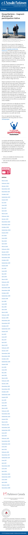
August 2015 (5, 397)
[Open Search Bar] (26, 9)
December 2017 (6, 320)
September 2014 (6, 416)
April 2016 (4, 375)
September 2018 (6, 295)
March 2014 (5, 422)
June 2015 (4, 402)
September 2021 (6, 197)
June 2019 (4, 271)
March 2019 (5, 279)
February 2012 (5, 452)
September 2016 (6, 361)
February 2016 (5, 380)
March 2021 (5, 213)
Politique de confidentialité (20, 533)
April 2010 (4, 471)
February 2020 (5, 249)
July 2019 (4, 268)
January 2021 (5, 219)
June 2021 (4, 205)
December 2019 (6, 254)
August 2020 (5, 232)
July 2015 (4, 400)
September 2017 (6, 328)
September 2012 (6, 443)
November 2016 (6, 356)
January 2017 (5, 350)
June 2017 (4, 336)
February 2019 (5, 282)
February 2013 (5, 438)
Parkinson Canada (9, 533)
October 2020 (5, 227)
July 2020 (4, 235)
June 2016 (4, 369)
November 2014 (6, 413)
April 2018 (4, 309)
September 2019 (6, 262)
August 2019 (5, 265)
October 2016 (5, 358)
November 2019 (6, 257)
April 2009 (4, 482)
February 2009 (5, 485)
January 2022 (5, 186)
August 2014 (5, 419)
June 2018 (4, 304)
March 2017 (5, 345)
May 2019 (4, 273)
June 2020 (4, 238)
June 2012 (4, 446)
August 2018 (5, 298)
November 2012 (6, 441)
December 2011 (6, 454)
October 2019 (5, 260)
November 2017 (6, 323)
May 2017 (4, 339)
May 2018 (4, 306)
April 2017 (4, 342)
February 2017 (5, 347)
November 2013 (6, 427)
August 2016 (5, 364)
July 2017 (4, 334)
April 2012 (4, 449)
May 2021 (4, 208)
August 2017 (5, 331)
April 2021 (4, 210)
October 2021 (5, 194)
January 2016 (5, 383)
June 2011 (4, 460)
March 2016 (5, 378)
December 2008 (6, 487)
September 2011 (6, 457)
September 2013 (6, 430)
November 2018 (6, 290)
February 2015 (5, 411)
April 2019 (4, 276)
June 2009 (4, 479)
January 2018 (5, 317)
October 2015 (5, 391)
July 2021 (4, 202)
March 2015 (4, 408)
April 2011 (4, 463)
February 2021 (5, 216)
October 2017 (5, 326)
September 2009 (6, 476)
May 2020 (4, 241)
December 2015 (6, 386)
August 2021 (5, 199)
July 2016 (4, 367)
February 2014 (5, 424)
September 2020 (6, 230)
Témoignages (5, 119)
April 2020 (4, 243)
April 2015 (4, 405)
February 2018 (5, 315)
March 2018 (5, 312)
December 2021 (6, 188)
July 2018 (4, 301)
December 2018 (6, 287)
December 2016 (6, 353)
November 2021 (6, 191)
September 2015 (6, 394)
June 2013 (4, 433)
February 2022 (5, 183)
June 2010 (4, 468)
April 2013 (4, 435)
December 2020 (6, 221)
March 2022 (5, 180)
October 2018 (5, 293)
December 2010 (6, 465)
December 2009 (6, 474)
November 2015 (6, 389)
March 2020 (5, 246)
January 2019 (5, 284)
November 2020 (6, 224)
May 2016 (4, 372)
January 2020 (5, 252)
